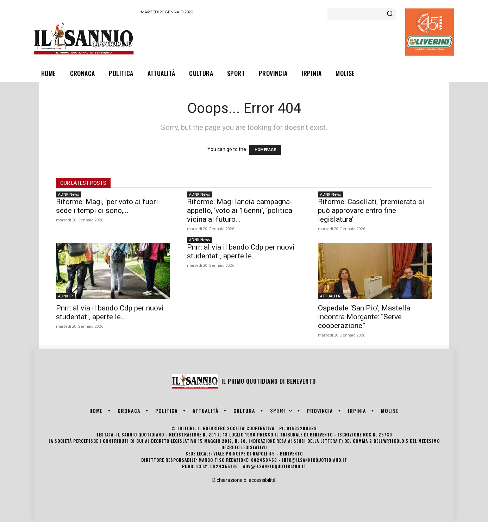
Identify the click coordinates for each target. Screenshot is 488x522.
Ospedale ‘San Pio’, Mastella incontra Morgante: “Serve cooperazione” (364, 317)
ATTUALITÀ (330, 296)
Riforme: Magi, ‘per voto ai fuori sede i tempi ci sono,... (107, 206)
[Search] (389, 14)
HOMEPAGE (265, 149)
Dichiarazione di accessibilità (244, 480)
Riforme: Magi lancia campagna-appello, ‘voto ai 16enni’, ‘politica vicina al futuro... (239, 210)
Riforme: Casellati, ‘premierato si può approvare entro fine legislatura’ (371, 210)
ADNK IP (65, 296)
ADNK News (68, 194)
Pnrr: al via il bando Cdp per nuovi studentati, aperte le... (110, 312)
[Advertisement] (269, 38)
